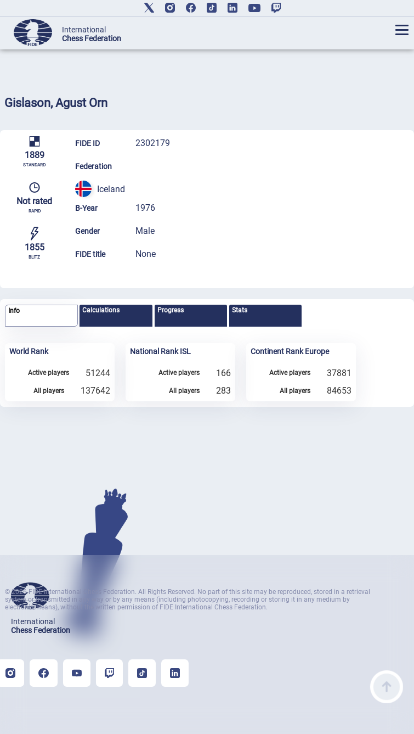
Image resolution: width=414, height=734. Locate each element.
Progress (170, 310)
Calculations (101, 310)
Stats (239, 310)
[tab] (41, 316)
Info (14, 311)
